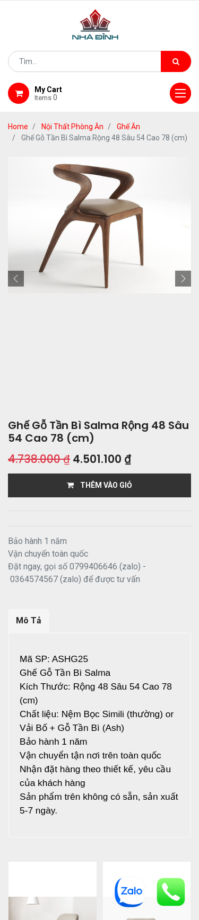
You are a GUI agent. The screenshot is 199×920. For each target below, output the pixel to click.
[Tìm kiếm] (176, 61)
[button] (16, 279)
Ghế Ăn (128, 126)
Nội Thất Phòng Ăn (72, 126)
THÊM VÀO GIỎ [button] (99, 485)
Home (18, 126)
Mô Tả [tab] (28, 620)
